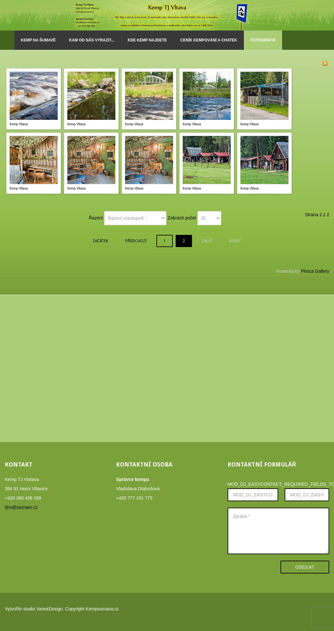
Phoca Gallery (315, 271)
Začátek (101, 241)
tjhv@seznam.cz (21, 507)
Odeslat (304, 567)
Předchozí (135, 241)
